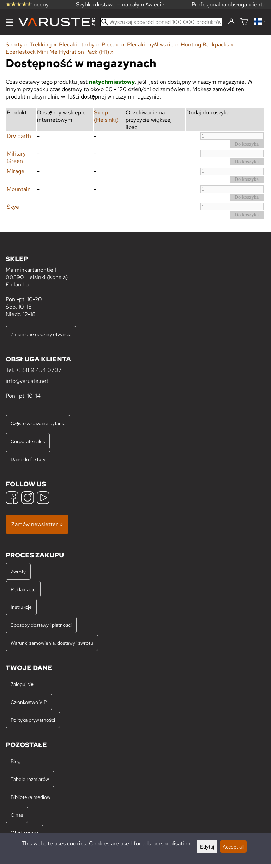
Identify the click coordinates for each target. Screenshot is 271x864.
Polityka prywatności (33, 720)
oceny (27, 4)
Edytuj (207, 846)
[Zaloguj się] (231, 22)
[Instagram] (27, 498)
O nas (17, 815)
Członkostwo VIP (29, 702)
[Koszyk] (244, 22)
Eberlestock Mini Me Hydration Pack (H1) (60, 52)
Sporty (16, 44)
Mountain (19, 189)
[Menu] (9, 22)
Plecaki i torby (79, 44)
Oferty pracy (24, 832)
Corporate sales (28, 441)
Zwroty (18, 571)
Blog (15, 761)
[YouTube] (43, 498)
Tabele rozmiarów (30, 779)
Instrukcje (21, 607)
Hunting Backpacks (207, 44)
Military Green (16, 157)
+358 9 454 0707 (38, 370)
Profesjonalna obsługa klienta (228, 4)
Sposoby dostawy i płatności (41, 625)
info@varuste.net (27, 381)
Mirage (15, 171)
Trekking (43, 44)
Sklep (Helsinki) (106, 116)
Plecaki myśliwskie (152, 44)
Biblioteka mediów (30, 797)
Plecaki (113, 44)
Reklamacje (23, 589)
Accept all (233, 846)
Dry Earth (19, 136)
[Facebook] (12, 498)
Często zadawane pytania (38, 423)
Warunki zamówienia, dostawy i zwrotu (52, 642)
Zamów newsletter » (37, 524)
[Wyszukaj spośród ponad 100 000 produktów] (161, 22)
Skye (13, 206)
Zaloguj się (22, 684)
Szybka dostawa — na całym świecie (120, 4)
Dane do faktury (28, 459)
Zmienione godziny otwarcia (41, 334)
